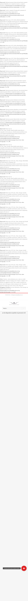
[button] (24, 568)
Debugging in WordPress (5, 287)
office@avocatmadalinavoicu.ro (17, 294)
